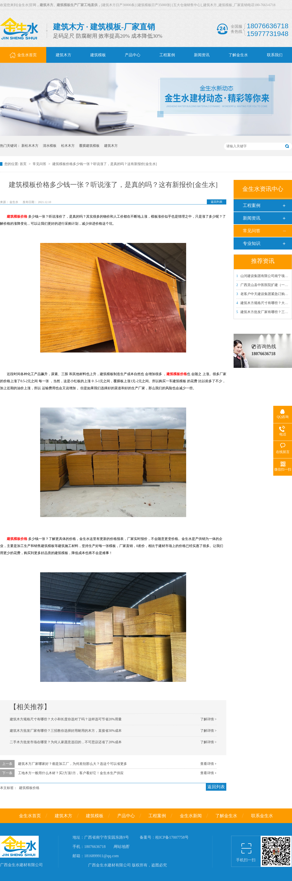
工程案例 (251, 205)
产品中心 (126, 815)
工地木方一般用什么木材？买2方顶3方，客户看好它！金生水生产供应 (71, 773)
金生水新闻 (191, 815)
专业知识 (251, 243)
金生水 (14, 202)
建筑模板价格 (17, 216)
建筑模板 (94, 815)
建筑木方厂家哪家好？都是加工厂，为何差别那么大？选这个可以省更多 (72, 764)
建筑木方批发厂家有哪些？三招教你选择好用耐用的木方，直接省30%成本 (66, 731)
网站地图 (121, 846)
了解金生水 (226, 815)
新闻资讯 (251, 218)
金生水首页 (30, 815)
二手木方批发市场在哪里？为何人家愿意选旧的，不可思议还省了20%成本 (66, 742)
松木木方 (68, 146)
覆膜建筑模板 (89, 146)
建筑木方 (111, 146)
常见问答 (40, 164)
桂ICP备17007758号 (172, 837)
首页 (23, 164)
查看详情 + (208, 764)
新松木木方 (29, 146)
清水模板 (49, 146)
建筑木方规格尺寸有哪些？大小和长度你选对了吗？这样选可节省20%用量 (66, 719)
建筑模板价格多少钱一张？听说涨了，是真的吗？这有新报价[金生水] (104, 164)
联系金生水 (262, 815)
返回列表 (216, 202)
